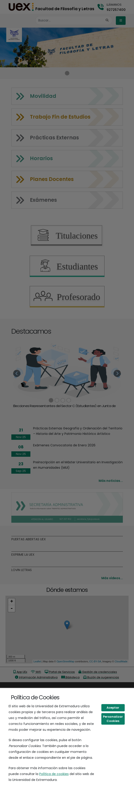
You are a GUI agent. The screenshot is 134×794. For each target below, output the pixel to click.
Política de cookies (54, 774)
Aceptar (113, 707)
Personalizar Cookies (113, 718)
